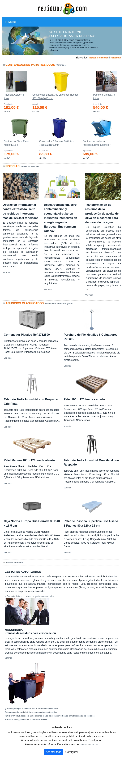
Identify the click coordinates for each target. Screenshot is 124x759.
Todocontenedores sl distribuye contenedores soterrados (31, 712)
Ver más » (61, 65)
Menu (11, 21)
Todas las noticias (30, 166)
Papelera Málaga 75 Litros (104, 96)
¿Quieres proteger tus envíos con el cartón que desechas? (31, 708)
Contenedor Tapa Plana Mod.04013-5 (16, 143)
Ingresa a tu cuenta (98, 58)
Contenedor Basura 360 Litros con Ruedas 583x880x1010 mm (55, 96)
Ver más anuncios (14, 562)
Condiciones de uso (89, 744)
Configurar (71, 752)
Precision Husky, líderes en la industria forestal (26, 719)
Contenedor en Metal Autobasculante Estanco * (96, 143)
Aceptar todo (54, 752)
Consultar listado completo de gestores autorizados (30, 596)
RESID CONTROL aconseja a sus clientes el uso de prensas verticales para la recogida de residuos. (50, 716)
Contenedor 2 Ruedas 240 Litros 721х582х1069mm (56, 143)
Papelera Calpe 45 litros (14, 96)
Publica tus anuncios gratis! (59, 303)
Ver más (6, 272)
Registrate (115, 58)
